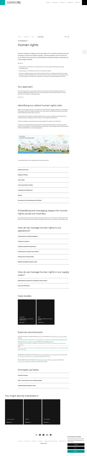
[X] (36, 435)
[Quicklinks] (84, 51)
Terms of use (20, 441)
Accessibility (40, 441)
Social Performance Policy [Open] (40, 361)
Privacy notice (27, 441)
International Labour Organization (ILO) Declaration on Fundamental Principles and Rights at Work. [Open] (42, 339)
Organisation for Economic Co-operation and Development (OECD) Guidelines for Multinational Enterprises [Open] (42, 344)
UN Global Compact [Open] (31, 341)
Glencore (19, 36)
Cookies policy (34, 441)
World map (62, 2)
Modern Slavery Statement (64, 441)
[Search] (84, 2)
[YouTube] (51, 435)
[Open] (43, 169)
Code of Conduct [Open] (43, 359)
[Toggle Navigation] (2, 2)
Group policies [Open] (53, 359)
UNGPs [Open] (40, 336)
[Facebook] (43, 435)
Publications (55, 2)
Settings (76, 444)
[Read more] (14, 422)
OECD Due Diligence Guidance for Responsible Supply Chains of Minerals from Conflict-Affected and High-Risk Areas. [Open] (43, 348)
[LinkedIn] (40, 435)
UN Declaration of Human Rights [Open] (58, 336)
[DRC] (45, 322)
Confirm (76, 451)
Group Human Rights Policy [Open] (25, 361)
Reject (76, 447)
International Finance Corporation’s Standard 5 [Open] (53, 354)
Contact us (77, 2)
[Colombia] (26, 322)
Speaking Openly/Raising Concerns (50, 441)
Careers (48, 2)
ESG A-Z (33, 36)
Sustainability (26, 36)
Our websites (70, 2)
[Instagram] (47, 435)
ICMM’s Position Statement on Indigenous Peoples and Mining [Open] (33, 356)
